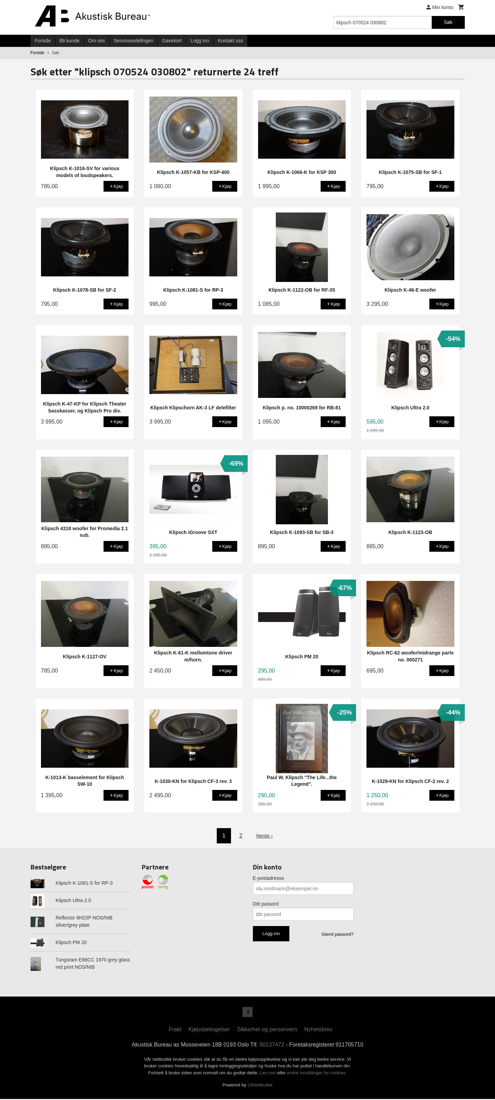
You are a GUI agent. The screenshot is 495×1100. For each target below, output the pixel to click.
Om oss (96, 40)
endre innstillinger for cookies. (317, 1073)
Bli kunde (69, 40)
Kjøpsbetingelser (209, 1030)
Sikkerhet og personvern (267, 1030)
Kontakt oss (230, 40)
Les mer (269, 1073)
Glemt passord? (338, 934)
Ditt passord (266, 904)
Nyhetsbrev (318, 1030)
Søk (448, 22)
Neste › (265, 836)
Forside (43, 40)
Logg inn (199, 40)
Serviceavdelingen (133, 40)
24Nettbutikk (260, 1086)
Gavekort (172, 40)
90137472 (271, 1046)
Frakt (175, 1030)
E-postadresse (268, 878)
